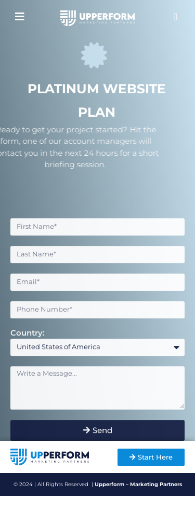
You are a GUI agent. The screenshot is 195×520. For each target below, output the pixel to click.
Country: (27, 344)
